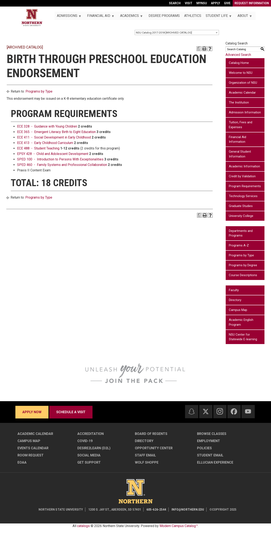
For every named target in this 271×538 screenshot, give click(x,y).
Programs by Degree (243, 265)
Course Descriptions (243, 275)
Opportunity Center (154, 448)
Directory (235, 300)
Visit (188, 3)
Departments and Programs (241, 233)
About (243, 17)
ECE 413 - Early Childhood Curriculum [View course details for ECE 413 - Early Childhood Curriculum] (45, 143)
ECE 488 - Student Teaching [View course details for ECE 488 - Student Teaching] (38, 148)
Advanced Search (238, 55)
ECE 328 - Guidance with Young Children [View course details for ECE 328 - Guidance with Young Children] (47, 126)
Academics (130, 17)
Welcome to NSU (240, 73)
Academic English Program (241, 322)
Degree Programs (164, 16)
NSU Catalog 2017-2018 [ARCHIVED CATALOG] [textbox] (164, 32)
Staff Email (145, 455)
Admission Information (245, 112)
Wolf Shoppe (146, 462)
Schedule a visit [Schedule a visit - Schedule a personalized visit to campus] (71, 412)
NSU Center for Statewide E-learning (243, 337)
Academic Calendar (242, 92)
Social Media (89, 455)
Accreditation (90, 434)
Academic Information (244, 166)
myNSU (201, 3)
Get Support (89, 462)
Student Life (217, 17)
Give (227, 3)
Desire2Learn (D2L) (93, 448)
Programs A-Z (239, 245)
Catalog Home (239, 63)
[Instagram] (220, 411)
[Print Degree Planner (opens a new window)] (199, 48)
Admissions (68, 17)
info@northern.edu (188, 509)
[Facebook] (234, 411)
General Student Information (240, 154)
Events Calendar (32, 448)
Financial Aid (99, 17)
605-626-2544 (156, 509)
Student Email (210, 455)
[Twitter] (206, 411)
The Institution (239, 102)
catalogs (83, 526)
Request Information (252, 3)
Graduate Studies (241, 206)
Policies (204, 448)
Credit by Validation (242, 176)
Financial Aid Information (237, 139)
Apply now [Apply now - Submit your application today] (32, 412)
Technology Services (243, 196)
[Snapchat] (191, 411)
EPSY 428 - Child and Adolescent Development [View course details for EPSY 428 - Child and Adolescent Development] (52, 154)
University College (241, 216)
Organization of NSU (243, 83)
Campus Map (238, 310)
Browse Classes (211, 434)
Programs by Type (38, 91)
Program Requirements (245, 186)
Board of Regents (151, 434)
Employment (208, 441)
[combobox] (177, 32)
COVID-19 (85, 441)
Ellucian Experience (215, 462)
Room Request (30, 455)
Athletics (192, 16)
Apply (215, 3)
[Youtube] (248, 411)
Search (175, 3)
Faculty (234, 290)
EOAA (22, 462)
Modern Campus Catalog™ (179, 526)
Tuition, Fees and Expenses (240, 124)
